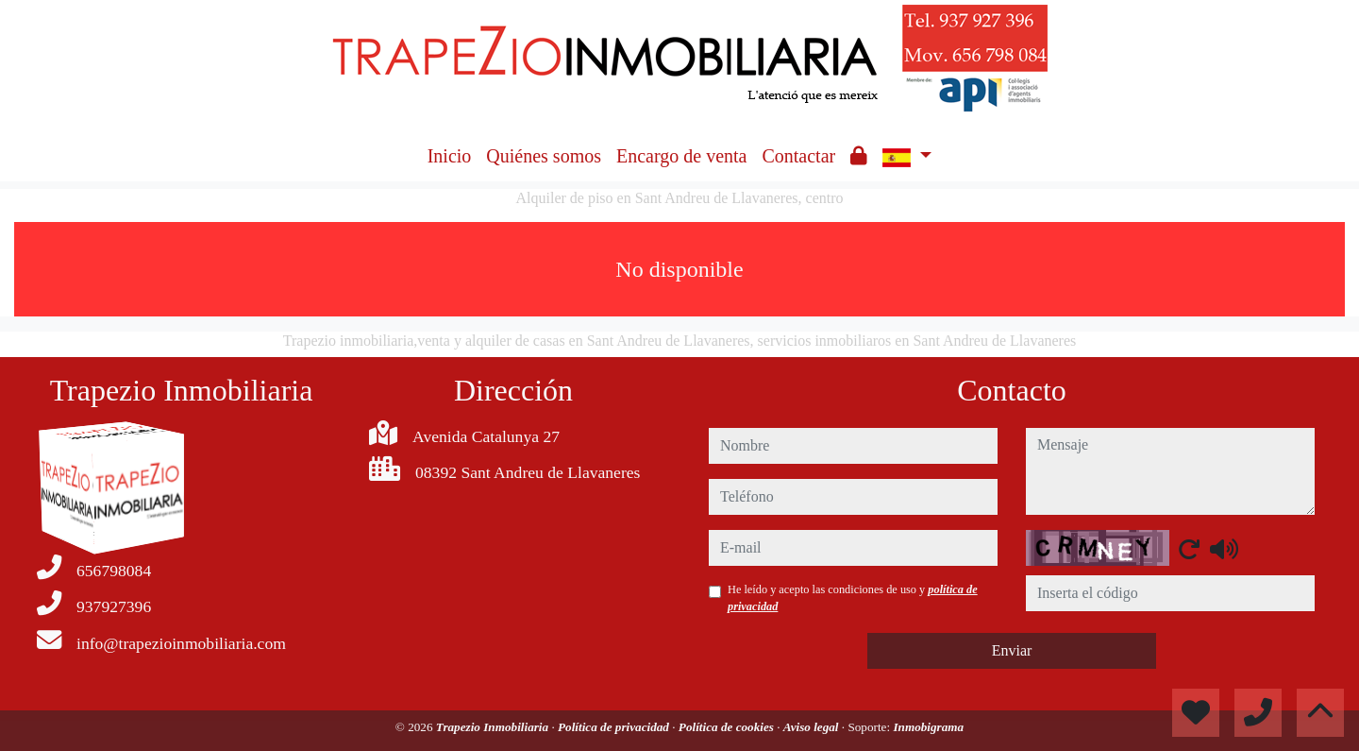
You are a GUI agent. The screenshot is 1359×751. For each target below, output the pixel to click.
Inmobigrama (928, 727)
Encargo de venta (681, 155)
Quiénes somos (543, 155)
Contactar (798, 155)
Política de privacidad (615, 727)
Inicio (450, 155)
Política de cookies (728, 727)
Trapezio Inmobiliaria (494, 727)
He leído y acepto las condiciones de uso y (853, 598)
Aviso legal (812, 727)
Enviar (1012, 650)
